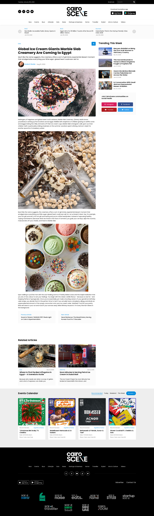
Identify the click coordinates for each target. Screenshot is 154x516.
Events (36, 22)
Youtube (110, 110)
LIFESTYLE (62, 370)
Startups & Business (75, 22)
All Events (130, 393)
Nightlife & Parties (39, 428)
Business (98, 29)
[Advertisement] (54, 330)
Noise (64, 22)
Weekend (113, 393)
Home (87, 22)
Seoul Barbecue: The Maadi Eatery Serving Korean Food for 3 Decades (76, 318)
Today (106, 393)
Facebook (126, 104)
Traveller (95, 22)
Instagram (110, 104)
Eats (57, 22)
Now (30, 22)
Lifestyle (51, 22)
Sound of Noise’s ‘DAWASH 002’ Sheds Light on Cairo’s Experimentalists (36, 318)
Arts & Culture (113, 22)
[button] (134, 31)
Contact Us (131, 482)
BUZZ (26, 29)
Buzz (43, 22)
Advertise (119, 482)
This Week (121, 393)
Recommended (97, 393)
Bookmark (111, 2)
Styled (103, 22)
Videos (123, 22)
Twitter (126, 110)
